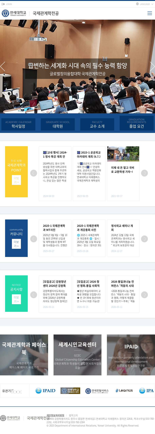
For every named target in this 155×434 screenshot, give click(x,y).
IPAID (131, 346)
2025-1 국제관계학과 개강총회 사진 (88, 228)
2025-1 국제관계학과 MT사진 (54, 228)
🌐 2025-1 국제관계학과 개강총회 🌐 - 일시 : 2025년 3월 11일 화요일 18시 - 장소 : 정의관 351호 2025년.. (89, 241)
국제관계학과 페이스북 (24, 348)
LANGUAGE (145, 4)
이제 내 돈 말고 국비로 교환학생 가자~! (122, 169)
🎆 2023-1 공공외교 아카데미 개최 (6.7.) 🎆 (89, 156)
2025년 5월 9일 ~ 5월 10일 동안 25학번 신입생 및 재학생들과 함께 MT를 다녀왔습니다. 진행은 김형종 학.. (55, 241)
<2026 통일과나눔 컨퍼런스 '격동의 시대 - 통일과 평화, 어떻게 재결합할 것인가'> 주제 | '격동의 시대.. (123, 297)
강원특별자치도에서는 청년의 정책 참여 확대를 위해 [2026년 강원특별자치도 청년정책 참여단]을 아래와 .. (55, 297)
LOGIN (9, 4)
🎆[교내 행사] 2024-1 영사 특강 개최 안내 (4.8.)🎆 (55, 156)
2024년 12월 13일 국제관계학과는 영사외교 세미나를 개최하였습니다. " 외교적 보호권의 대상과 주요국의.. (123, 241)
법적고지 (73, 415)
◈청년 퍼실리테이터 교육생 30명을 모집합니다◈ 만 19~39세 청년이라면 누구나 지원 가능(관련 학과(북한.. (89, 297)
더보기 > (16, 180)
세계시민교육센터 (77, 344)
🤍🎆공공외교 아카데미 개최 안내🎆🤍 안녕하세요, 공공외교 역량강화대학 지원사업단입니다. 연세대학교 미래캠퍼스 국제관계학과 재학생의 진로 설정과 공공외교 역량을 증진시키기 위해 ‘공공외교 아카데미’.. (89, 177)
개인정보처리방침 (55, 415)
